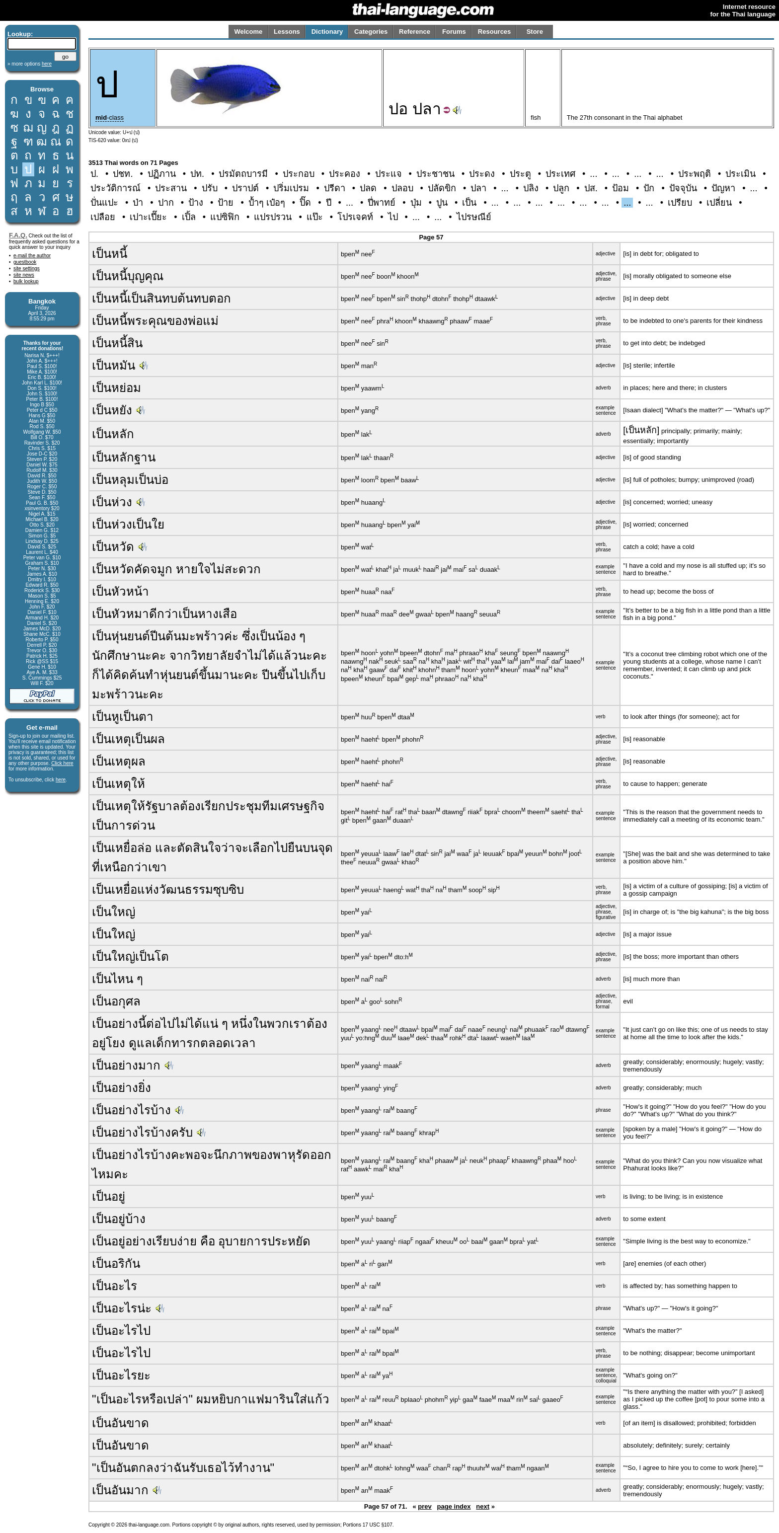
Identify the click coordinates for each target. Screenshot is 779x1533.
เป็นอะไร (114, 1286)
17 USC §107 (377, 1525)
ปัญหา (723, 188)
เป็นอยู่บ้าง (119, 1219)
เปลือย (102, 217)
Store (535, 31)
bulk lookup (26, 281)
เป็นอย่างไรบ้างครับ (142, 1132)
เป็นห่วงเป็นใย (128, 524)
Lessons (287, 31)
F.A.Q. (18, 235)
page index (454, 1506)
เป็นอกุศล (116, 1001)
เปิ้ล (189, 217)
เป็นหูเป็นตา (123, 716)
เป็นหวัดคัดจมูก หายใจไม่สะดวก (176, 569)
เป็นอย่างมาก (126, 1065)
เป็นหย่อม (116, 387)
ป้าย (226, 203)
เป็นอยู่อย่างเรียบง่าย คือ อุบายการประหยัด (201, 1241)
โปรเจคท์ (355, 217)
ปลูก (561, 188)
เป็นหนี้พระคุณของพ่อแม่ (155, 320)
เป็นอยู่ (108, 1196)
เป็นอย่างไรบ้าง (131, 1110)
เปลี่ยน (719, 203)
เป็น (469, 203)
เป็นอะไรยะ (121, 1375)
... (593, 174)
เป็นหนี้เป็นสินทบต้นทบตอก (161, 298)
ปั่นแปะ (104, 203)
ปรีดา (334, 188)
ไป (393, 217)
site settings (26, 268)
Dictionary (327, 31)
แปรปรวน (273, 217)
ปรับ (210, 188)
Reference (414, 31)
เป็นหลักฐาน (124, 457)
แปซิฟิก (224, 217)
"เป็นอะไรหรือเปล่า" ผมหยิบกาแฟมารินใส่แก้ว (210, 1399)
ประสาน (171, 188)
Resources (494, 31)
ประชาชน (435, 174)
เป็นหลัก (113, 434)
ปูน (442, 203)
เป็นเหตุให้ (118, 783)
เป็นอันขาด (120, 1423)
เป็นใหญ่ (113, 912)
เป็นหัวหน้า (120, 591)
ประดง (482, 174)
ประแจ (388, 174)
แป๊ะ (315, 217)
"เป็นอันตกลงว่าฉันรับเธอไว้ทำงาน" (183, 1467)
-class (109, 117)
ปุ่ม (416, 203)
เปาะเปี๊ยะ (148, 217)
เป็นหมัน (113, 365)
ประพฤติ (694, 174)
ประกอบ (298, 174)
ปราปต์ (245, 188)
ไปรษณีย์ (474, 217)
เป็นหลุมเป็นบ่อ (130, 479)
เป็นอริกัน (116, 1263)
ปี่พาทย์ (381, 203)
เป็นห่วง (112, 502)
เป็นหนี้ (109, 253)
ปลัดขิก (442, 188)
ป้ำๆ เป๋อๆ (266, 203)
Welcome (248, 31)
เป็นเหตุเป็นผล (128, 739)
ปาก (166, 203)
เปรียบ (680, 203)
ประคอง (344, 174)
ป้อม (620, 188)
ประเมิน (740, 174)
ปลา (426, 109)
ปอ (398, 109)
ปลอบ (402, 188)
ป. (94, 174)
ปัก (648, 188)
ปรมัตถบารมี (243, 174)
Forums (454, 31)
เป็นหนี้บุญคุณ (127, 276)
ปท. (197, 174)
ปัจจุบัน (683, 188)
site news (23, 275)
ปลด (368, 188)
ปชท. (123, 174)
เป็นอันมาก (120, 1490)
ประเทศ (560, 174)
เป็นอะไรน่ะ (122, 1308)
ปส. (591, 188)
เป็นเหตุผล (119, 761)
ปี (328, 203)
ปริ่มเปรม (291, 188)
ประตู (520, 174)
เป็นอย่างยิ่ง (121, 1087)
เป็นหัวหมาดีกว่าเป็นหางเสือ (164, 613)
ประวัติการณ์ (115, 188)
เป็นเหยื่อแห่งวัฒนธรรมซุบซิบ (168, 889)
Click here (62, 763)
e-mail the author (32, 255)
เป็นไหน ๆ (117, 979)
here (61, 779)
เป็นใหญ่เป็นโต (130, 956)
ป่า (138, 203)
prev (424, 1506)
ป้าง (195, 203)
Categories (371, 31)
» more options (29, 64)
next (482, 1506)
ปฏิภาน (162, 174)
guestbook (24, 262)
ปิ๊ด (305, 203)
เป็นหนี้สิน (117, 343)
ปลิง (531, 188)
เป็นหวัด (113, 546)
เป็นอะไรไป (121, 1330)
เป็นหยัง (112, 410)
